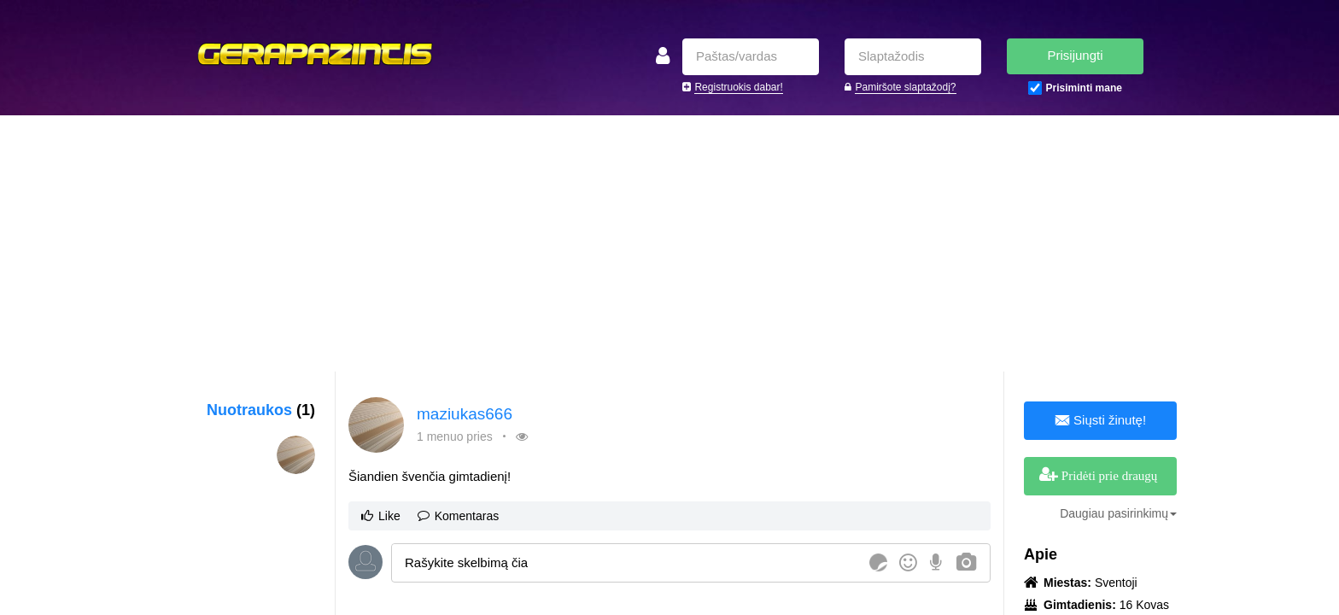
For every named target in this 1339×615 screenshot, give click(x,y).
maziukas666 (464, 414)
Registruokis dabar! (738, 87)
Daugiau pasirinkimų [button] (1118, 513)
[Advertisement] (669, 243)
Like (381, 516)
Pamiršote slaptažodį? (905, 87)
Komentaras (458, 516)
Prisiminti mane (1084, 88)
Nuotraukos (261, 410)
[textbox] (627, 562)
